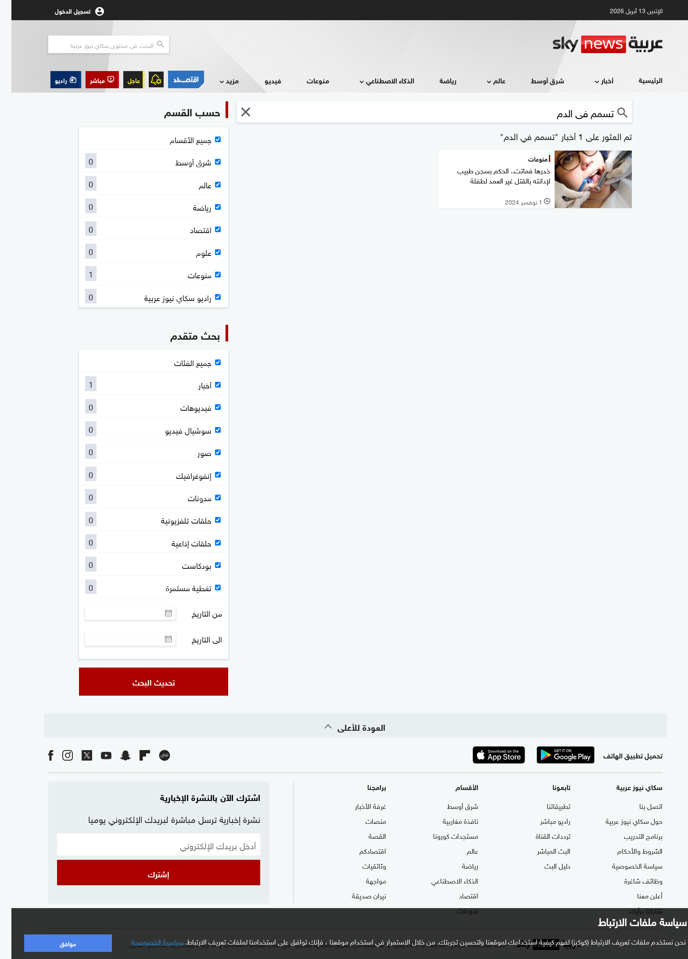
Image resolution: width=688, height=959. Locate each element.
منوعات (306, 80)
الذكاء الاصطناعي (374, 81)
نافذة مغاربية (449, 820)
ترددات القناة (541, 835)
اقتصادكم (361, 850)
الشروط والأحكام (628, 850)
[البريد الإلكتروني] (147, 844)
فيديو (261, 80)
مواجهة (365, 880)
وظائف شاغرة (632, 880)
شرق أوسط (536, 80)
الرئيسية (639, 79)
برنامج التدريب (632, 835)
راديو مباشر (544, 820)
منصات (364, 820)
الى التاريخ (195, 639)
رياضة (436, 80)
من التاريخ (195, 613)
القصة (366, 835)
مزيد (216, 81)
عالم (483, 81)
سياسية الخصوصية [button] (146, 941)
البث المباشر (542, 850)
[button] (91, 79)
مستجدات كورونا (444, 835)
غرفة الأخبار (359, 805)
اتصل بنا (639, 805)
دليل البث (546, 865)
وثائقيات (363, 865)
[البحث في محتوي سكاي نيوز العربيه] (97, 44)
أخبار (591, 81)
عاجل (122, 79)
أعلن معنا (638, 895)
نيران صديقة (357, 895)
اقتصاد (457, 895)
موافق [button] (56, 942)
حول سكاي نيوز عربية (622, 820)
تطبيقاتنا (547, 805)
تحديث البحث (142, 682)
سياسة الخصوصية (626, 865)
